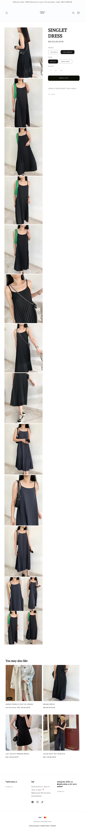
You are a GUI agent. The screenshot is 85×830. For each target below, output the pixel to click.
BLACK (53, 61)
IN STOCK (54, 52)
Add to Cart (63, 78)
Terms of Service (34, 825)
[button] (6, 13)
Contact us (9, 787)
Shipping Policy (45, 825)
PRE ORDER (67, 52)
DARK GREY (65, 61)
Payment (53, 825)
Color (50, 57)
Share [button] (51, 94)
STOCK (51, 47)
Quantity (51, 66)
